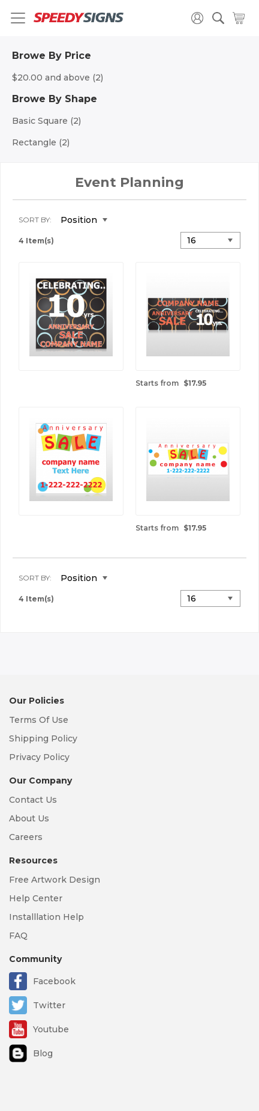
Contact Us (33, 799)
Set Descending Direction (125, 221)
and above (57, 77)
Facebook (54, 981)
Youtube (51, 1029)
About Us (29, 818)
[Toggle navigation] (18, 18)
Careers (26, 837)
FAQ (18, 935)
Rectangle (41, 142)
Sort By (34, 219)
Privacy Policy (39, 757)
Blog (43, 1053)
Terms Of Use (38, 719)
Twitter (49, 1005)
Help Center (35, 898)
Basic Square (46, 121)
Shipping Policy (43, 738)
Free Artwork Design (54, 879)
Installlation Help (46, 917)
